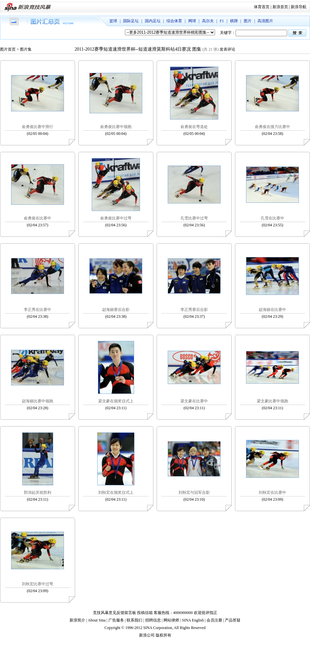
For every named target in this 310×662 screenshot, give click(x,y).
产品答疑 (232, 620)
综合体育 (174, 21)
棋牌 (234, 21)
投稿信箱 (145, 612)
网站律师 (171, 620)
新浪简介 (77, 620)
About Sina (96, 620)
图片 (248, 21)
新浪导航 (298, 7)
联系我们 (134, 620)
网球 (192, 21)
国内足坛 (153, 21)
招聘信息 (153, 620)
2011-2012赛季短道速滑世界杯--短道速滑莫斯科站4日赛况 (133, 49)
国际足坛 (131, 21)
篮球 (113, 21)
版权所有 (163, 635)
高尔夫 (208, 21)
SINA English (193, 620)
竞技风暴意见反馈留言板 (114, 612)
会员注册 (214, 620)
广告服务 (116, 620)
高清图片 (265, 21)
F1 (222, 21)
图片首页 (8, 49)
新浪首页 (280, 7)
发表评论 (227, 49)
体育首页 (262, 7)
